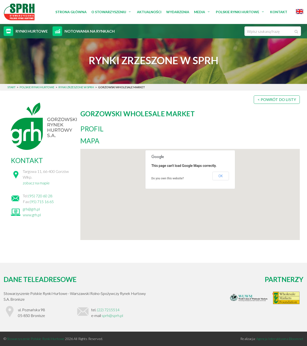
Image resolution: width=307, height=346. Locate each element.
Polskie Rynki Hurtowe (237, 12)
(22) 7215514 (108, 309)
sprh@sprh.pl (112, 315)
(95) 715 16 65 (42, 201)
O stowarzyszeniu (108, 12)
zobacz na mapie (36, 183)
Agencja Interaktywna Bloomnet (279, 339)
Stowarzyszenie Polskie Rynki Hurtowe (36, 339)
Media (199, 12)
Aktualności (149, 12)
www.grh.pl (32, 214)
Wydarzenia (177, 12)
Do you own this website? (167, 178)
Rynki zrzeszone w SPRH (76, 87)
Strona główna (71, 12)
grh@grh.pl (31, 209)
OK (220, 176)
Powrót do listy (278, 99)
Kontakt (278, 12)
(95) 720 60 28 (40, 196)
